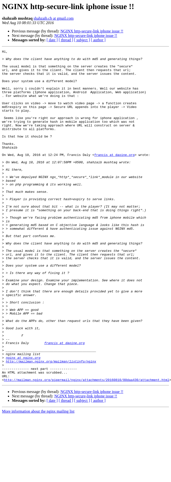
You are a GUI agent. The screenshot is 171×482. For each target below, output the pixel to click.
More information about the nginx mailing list (38, 478)
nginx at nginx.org (23, 419)
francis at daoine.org (114, 176)
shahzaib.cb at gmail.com (54, 18)
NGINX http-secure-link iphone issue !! (91, 31)
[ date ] (52, 40)
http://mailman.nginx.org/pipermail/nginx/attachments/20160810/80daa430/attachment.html (86, 446)
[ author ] (98, 40)
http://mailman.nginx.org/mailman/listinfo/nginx (51, 424)
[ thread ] (66, 40)
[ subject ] (82, 40)
